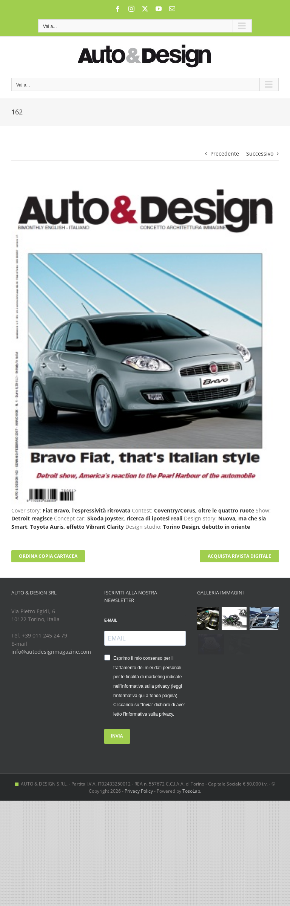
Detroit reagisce (31, 518)
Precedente (224, 153)
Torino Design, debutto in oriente (206, 526)
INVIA (117, 736)
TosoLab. (191, 791)
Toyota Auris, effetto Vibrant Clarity (77, 526)
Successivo (259, 153)
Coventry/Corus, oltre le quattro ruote (204, 510)
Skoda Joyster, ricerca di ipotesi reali (134, 518)
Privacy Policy (139, 791)
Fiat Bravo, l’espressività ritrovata (86, 510)
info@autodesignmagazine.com (51, 651)
